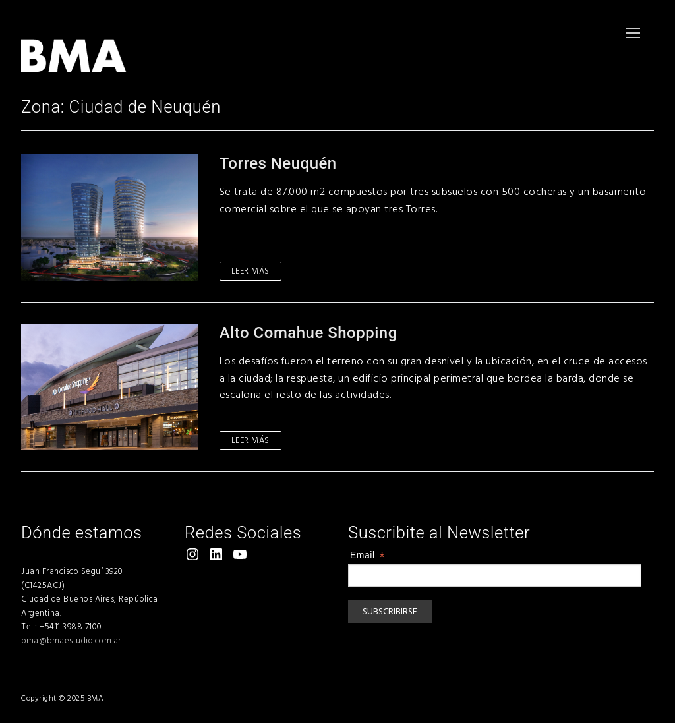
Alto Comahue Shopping (308, 333)
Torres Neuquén (278, 163)
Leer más (250, 271)
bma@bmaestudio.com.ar (71, 640)
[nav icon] (633, 33)
